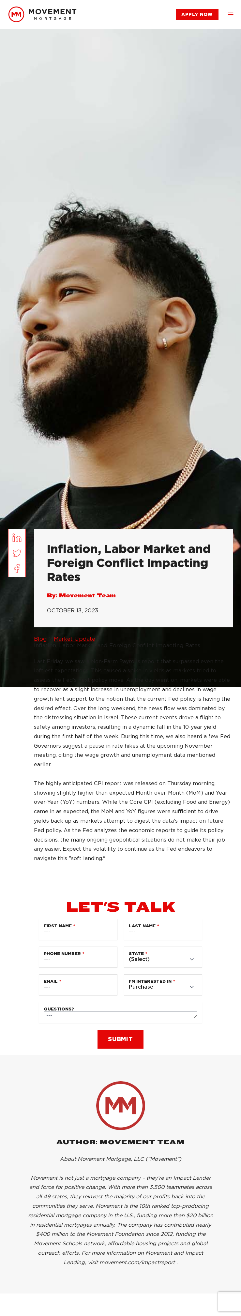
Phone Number (62, 953)
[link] (42, 14)
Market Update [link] (74, 639)
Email (51, 981)
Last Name (142, 926)
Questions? (59, 1009)
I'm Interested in (150, 981)
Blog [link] (40, 639)
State (136, 953)
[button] (230, 14)
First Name (58, 926)
